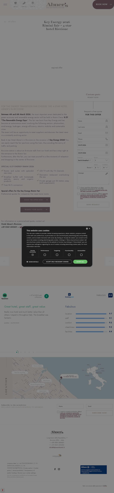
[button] (32, 262)
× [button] (89, 228)
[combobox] (87, 229)
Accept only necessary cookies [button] (57, 261)
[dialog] (57, 246)
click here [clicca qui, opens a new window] (37, 246)
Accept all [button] (80, 261)
